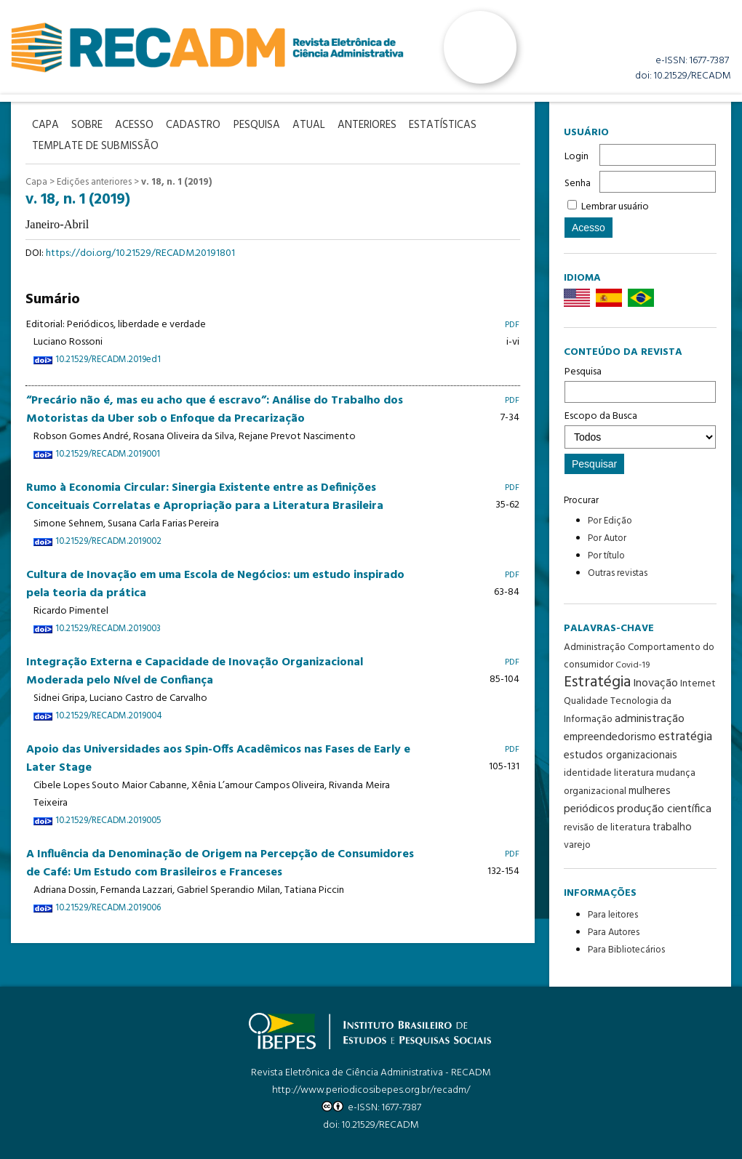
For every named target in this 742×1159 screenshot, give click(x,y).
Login (577, 156)
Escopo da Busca (640, 428)
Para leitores (613, 915)
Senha (578, 183)
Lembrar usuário (615, 206)
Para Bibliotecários (626, 950)
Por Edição (610, 521)
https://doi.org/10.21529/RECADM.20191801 (140, 252)
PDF (512, 323)
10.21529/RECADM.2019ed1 (108, 358)
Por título (606, 556)
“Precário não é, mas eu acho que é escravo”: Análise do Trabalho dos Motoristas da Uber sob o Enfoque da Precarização (214, 407)
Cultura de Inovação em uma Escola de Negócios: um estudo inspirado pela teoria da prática (215, 582)
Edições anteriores (94, 180)
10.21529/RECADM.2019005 (108, 818)
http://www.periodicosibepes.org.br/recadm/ (371, 1090)
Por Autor (607, 538)
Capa (36, 180)
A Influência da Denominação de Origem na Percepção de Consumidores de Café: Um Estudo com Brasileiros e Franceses (220, 861)
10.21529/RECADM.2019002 (108, 539)
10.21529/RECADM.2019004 (108, 714)
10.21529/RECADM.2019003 (108, 626)
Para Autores (613, 932)
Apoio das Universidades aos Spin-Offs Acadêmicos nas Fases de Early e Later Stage (218, 756)
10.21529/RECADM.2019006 (108, 906)
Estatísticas (458, 124)
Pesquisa (640, 383)
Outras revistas (617, 573)
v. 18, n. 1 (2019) (176, 180)
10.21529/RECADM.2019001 (107, 452)
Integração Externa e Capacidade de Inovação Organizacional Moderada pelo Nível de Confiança (194, 669)
